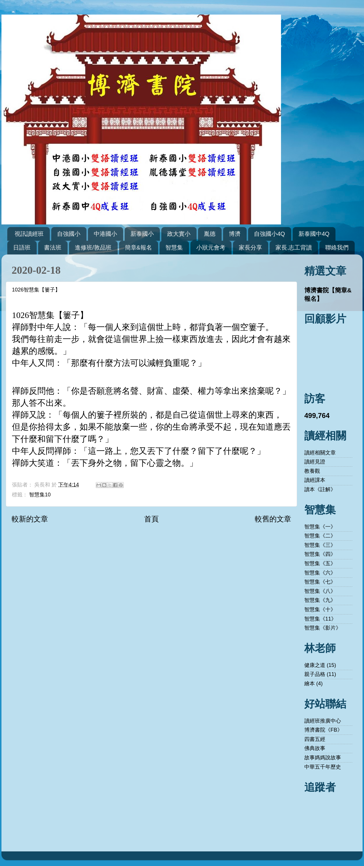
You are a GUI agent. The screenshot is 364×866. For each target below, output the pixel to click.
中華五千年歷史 (322, 767)
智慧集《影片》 (322, 628)
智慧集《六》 (320, 573)
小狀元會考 (210, 247)
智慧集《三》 (320, 545)
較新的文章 (30, 519)
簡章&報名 (138, 247)
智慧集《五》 (320, 563)
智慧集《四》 (320, 554)
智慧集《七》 (320, 582)
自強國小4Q (269, 234)
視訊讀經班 (29, 234)
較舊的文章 (273, 519)
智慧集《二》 (320, 536)
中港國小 (105, 234)
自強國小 (68, 234)
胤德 (209, 234)
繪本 (309, 683)
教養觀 (312, 471)
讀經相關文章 (320, 453)
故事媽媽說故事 (322, 757)
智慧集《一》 (320, 527)
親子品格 (314, 674)
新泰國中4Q (314, 234)
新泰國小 (142, 234)
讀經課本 (314, 480)
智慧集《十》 (320, 609)
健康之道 (314, 665)
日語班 (22, 247)
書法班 (52, 247)
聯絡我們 (337, 247)
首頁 (151, 519)
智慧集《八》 (320, 591)
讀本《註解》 (320, 489)
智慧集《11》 (320, 619)
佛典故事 (314, 748)
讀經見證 (314, 462)
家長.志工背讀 (293, 247)
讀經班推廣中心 (322, 721)
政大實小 (178, 234)
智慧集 (174, 247)
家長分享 (250, 247)
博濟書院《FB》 (323, 730)
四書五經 (314, 739)
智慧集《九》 (320, 600)
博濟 (235, 234)
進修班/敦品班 (93, 247)
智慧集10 (40, 495)
